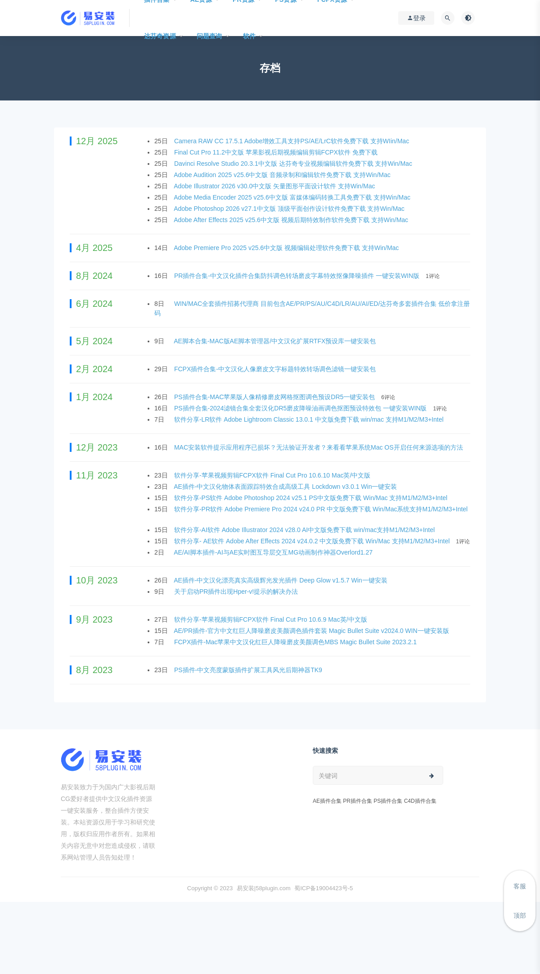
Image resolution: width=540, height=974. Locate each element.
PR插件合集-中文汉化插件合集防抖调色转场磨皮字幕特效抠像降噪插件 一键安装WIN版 (297, 275)
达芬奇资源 (160, 36)
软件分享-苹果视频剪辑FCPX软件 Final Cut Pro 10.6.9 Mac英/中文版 (271, 619)
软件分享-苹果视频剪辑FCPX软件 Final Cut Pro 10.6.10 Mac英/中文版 (273, 475)
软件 (249, 36)
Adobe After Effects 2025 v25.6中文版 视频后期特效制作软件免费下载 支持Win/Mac (292, 219)
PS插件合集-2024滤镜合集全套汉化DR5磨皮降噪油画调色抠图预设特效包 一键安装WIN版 (301, 408)
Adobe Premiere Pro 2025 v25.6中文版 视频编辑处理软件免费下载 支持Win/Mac (287, 247)
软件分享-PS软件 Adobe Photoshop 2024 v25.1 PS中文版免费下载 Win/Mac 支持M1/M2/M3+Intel (311, 497)
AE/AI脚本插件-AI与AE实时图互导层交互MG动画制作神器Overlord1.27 (274, 552)
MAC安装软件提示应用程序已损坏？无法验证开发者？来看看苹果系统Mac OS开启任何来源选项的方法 (319, 447)
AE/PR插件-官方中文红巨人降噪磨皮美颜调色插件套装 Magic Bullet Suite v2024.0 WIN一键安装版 (312, 630)
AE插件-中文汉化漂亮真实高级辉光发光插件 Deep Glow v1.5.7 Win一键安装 (281, 580)
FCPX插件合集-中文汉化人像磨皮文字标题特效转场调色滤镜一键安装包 (276, 369)
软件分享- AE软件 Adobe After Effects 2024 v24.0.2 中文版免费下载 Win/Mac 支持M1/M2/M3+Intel (312, 541)
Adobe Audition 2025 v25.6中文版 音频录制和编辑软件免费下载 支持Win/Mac (283, 174)
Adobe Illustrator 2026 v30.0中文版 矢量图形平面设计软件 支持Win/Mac (275, 186)
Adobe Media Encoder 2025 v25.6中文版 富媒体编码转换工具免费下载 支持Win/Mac (293, 197)
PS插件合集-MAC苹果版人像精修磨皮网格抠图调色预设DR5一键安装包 (275, 397)
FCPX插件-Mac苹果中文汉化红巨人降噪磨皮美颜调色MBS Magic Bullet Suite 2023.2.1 (296, 642)
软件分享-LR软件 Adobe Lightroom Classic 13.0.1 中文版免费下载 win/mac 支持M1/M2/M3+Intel (310, 419)
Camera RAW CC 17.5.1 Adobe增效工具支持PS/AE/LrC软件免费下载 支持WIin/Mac (292, 141)
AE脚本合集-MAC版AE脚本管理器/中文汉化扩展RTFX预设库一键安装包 (276, 341)
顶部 (519, 915)
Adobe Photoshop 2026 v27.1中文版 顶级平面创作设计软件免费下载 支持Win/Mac (290, 208)
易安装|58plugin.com (264, 888)
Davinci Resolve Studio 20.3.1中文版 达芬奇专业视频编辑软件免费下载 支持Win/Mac (294, 163)
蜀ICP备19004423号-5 (323, 888)
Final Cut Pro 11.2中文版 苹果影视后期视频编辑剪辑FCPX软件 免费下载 (276, 152)
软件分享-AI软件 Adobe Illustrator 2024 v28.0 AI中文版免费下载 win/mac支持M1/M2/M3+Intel (305, 529)
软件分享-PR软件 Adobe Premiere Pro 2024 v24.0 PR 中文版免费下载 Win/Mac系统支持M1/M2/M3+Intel (321, 509)
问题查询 (209, 36)
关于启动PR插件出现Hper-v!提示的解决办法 (237, 591)
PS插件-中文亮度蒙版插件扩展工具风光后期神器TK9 (249, 670)
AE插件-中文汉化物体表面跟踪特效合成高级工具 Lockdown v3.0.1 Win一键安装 (286, 486)
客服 (519, 886)
